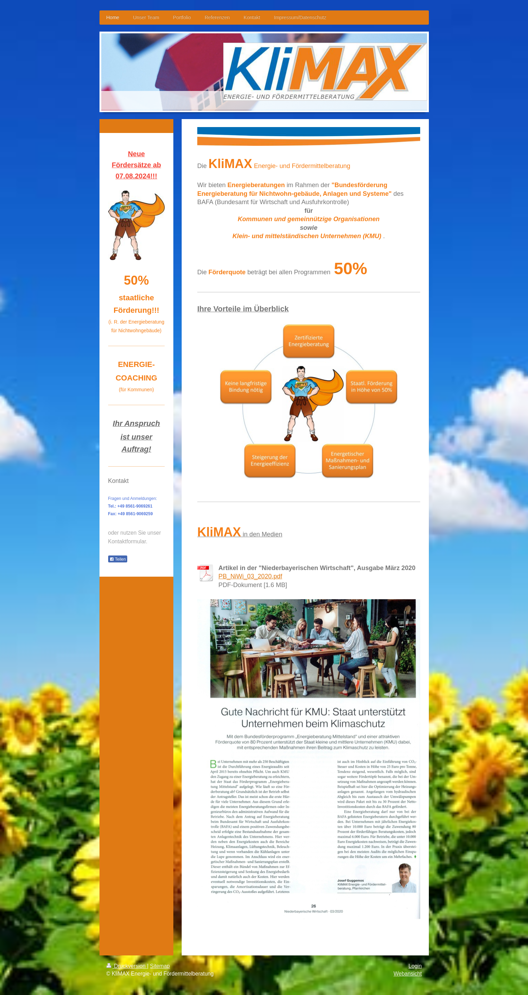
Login (415, 966)
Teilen (118, 559)
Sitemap (160, 966)
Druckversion (126, 966)
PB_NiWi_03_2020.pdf (250, 576)
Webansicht (407, 974)
